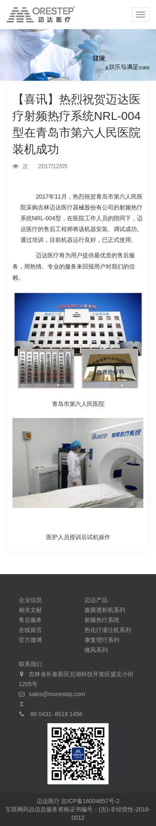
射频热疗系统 (101, 620)
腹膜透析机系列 (104, 610)
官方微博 (30, 640)
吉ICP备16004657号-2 (90, 801)
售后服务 (30, 620)
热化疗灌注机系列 (107, 630)
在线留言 (30, 630)
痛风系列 (96, 650)
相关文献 (30, 610)
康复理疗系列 (101, 640)
